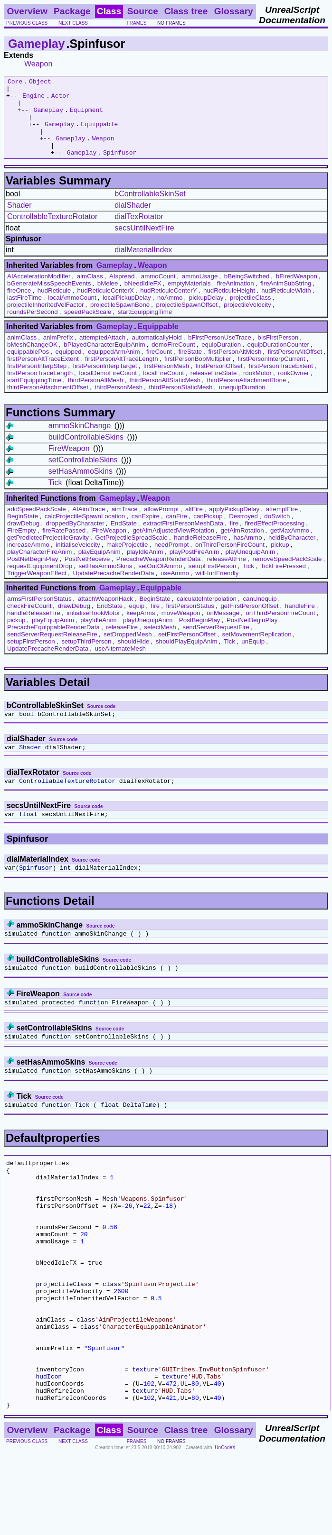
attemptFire (282, 524)
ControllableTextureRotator (52, 232)
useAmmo (175, 588)
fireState (190, 367)
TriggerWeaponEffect (36, 588)
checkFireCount (29, 621)
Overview (27, 11)
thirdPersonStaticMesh (180, 402)
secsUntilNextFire (144, 243)
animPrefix (58, 353)
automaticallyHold (156, 353)
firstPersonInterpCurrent (271, 374)
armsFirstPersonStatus (39, 614)
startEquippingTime (145, 327)
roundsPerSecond (32, 327)
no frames (171, 23)
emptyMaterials (189, 299)
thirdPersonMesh (118, 402)
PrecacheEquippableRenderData (53, 642)
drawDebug (23, 538)
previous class (26, 23)
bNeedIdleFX (142, 299)
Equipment (86, 116)
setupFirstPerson (213, 581)
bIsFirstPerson (277, 353)
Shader (19, 221)
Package (72, 11)
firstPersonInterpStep (36, 381)
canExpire (146, 531)
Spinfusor (119, 168)
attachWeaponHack (105, 614)
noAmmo (169, 313)
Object (40, 82)
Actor (60, 99)
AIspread (121, 291)
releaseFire (122, 642)
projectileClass (250, 313)
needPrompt (171, 560)
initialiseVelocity (78, 560)
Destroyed (243, 531)
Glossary (233, 11)
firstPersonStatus (190, 621)
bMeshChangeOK (32, 360)
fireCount (159, 367)
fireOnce (19, 306)
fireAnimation (235, 299)
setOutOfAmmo (160, 581)
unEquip (253, 657)
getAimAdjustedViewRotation (173, 546)
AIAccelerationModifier (38, 291)
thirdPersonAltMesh (95, 395)
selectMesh (160, 642)
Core (15, 82)
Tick (55, 498)
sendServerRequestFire (215, 642)
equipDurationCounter (278, 360)
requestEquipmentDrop (39, 581)
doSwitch (277, 531)
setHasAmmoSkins (80, 487)
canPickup (208, 531)
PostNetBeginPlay (32, 574)
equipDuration (221, 360)
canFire (176, 531)
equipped (69, 367)
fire (234, 538)
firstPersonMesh (166, 381)
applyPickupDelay (234, 524)
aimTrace (125, 524)
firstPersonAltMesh (234, 367)
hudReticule (54, 306)
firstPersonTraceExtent (281, 381)
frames (137, 23)
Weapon (38, 64)
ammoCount (158, 291)
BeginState (22, 531)
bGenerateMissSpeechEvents (49, 299)
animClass (22, 353)
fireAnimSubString (285, 299)
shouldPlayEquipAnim (187, 657)
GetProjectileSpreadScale (131, 553)
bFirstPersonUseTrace (219, 353)
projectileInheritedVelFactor (45, 320)
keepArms (140, 628)
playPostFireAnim (194, 567)
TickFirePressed (283, 581)
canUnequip (259, 614)
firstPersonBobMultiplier (197, 374)
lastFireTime (24, 313)
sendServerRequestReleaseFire (52, 649)
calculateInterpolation (207, 614)
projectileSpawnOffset (187, 320)
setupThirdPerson (86, 657)
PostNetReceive (87, 574)
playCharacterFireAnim (39, 567)
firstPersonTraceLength (40, 388)
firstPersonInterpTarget (105, 381)
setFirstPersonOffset (187, 649)
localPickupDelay (127, 313)
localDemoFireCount (107, 388)
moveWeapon (180, 628)
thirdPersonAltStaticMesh (164, 395)
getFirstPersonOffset (249, 621)
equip (137, 621)
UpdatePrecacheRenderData (113, 588)
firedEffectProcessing (274, 538)
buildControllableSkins (85, 453)
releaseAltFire (226, 574)
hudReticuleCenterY (168, 306)
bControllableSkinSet (149, 209)
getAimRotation (242, 546)
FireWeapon (69, 464)
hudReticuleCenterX (105, 306)
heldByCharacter (291, 553)
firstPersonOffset (219, 381)
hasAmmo (248, 553)
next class (73, 23)
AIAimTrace (88, 524)
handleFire (300, 621)
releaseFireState (213, 388)
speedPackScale (87, 327)
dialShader (132, 221)
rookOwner (293, 388)
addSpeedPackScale (36, 524)
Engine (33, 99)
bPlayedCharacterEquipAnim (104, 360)
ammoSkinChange (79, 441)
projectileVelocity (247, 320)
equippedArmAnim (114, 367)
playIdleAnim (145, 567)
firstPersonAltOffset (295, 367)
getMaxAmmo (289, 546)
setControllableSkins (83, 475)
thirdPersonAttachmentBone (246, 395)
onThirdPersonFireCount (230, 560)
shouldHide (134, 657)
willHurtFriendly (216, 588)
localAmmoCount (72, 313)
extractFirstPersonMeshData (183, 538)
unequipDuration (242, 402)
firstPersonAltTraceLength (121, 374)
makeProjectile (127, 560)
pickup (280, 560)
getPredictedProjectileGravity (48, 553)
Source (142, 11)
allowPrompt (161, 524)
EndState (124, 538)
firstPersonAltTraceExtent (43, 374)
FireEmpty (21, 546)
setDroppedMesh (128, 649)
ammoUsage (200, 291)
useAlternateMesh (120, 664)
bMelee (107, 299)
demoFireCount (173, 360)
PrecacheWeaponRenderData (158, 574)
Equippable (99, 133)
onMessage (223, 628)
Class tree (186, 11)
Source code (101, 722)
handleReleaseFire (200, 553)
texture (145, 1443)
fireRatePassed (63, 546)
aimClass (90, 291)
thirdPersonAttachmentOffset (47, 402)
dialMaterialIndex (143, 265)
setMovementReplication (257, 649)
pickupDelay (206, 313)
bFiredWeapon (296, 291)
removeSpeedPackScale (287, 574)
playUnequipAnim (250, 567)
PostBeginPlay (199, 635)
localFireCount (163, 388)
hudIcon (49, 1451)
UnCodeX (225, 1528)
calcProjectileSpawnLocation (85, 531)
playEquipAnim (99, 567)
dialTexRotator (138, 232)
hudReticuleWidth (286, 306)
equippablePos (28, 367)
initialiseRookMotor (93, 628)
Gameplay (36, 43)
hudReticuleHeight (229, 306)
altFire (194, 524)
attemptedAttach (102, 353)
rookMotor (257, 388)
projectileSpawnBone (120, 320)
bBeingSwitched (247, 291)
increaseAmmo (28, 560)
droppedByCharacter (75, 538)
